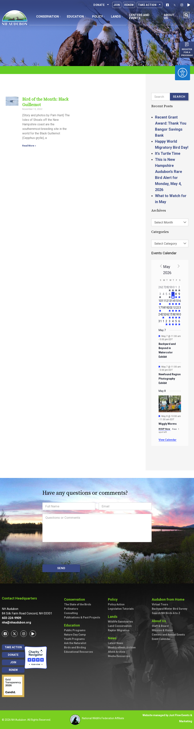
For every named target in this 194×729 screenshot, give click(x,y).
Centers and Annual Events (168, 634)
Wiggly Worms (168, 423)
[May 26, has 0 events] (166, 315)
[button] (186, 15)
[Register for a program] (187, 44)
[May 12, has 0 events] (166, 302)
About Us (160, 621)
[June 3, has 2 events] (169, 322)
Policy (113, 599)
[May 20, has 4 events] (169, 308)
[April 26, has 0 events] (160, 288)
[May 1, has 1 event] (176, 288)
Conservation (75, 599)
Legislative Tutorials (121, 608)
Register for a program (187, 52)
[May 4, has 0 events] (163, 295)
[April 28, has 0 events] (166, 288)
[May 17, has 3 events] (160, 308)
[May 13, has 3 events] (169, 302)
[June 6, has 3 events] (179, 322)
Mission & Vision (162, 630)
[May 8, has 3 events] (176, 295)
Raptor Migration (118, 630)
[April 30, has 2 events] (173, 288)
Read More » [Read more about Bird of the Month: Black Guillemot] (29, 145)
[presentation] (71, 553)
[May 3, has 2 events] (160, 295)
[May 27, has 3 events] (169, 315)
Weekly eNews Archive (122, 647)
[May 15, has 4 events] (176, 302)
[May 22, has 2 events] (176, 308)
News (113, 638)
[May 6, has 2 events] (169, 295)
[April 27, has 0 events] (163, 288)
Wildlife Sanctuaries (120, 621)
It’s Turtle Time (167, 153)
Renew (129, 4)
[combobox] (170, 222)
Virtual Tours (160, 604)
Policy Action (116, 604)
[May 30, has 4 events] (179, 315)
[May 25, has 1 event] (163, 315)
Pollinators (71, 608)
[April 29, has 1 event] (169, 288)
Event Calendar (161, 638)
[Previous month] (161, 266)
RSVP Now (165, 429)
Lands (113, 617)
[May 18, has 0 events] (163, 308)
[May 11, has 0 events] (163, 302)
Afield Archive (116, 651)
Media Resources (119, 656)
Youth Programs (74, 638)
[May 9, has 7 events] (179, 295)
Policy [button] (98, 16)
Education (73, 625)
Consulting (71, 613)
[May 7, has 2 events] (173, 295)
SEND (61, 568)
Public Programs (75, 630)
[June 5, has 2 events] (176, 322)
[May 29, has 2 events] (176, 315)
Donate (101, 5)
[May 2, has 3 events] (179, 288)
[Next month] (178, 266)
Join (117, 4)
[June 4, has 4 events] (173, 322)
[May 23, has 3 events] (179, 308)
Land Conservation (120, 625)
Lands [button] (117, 16)
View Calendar (167, 439)
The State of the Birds (77, 604)
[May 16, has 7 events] (179, 302)
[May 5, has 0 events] (166, 295)
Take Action (149, 5)
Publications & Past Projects (82, 617)
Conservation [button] (48, 16)
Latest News (115, 643)
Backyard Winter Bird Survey (169, 608)
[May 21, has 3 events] (173, 308)
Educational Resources (78, 651)
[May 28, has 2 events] (173, 315)
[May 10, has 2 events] (160, 302)
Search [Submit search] (179, 96)
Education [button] (76, 16)
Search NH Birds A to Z (166, 613)
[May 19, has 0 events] (166, 308)
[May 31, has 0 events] (160, 322)
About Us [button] (170, 16)
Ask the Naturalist (75, 643)
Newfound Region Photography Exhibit (170, 378)
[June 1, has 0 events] (163, 322)
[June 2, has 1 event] (166, 322)
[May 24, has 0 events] (160, 315)
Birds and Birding (75, 647)
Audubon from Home (169, 599)
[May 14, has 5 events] (173, 302)
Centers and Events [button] (143, 16)
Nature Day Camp (75, 634)
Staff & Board (160, 625)
